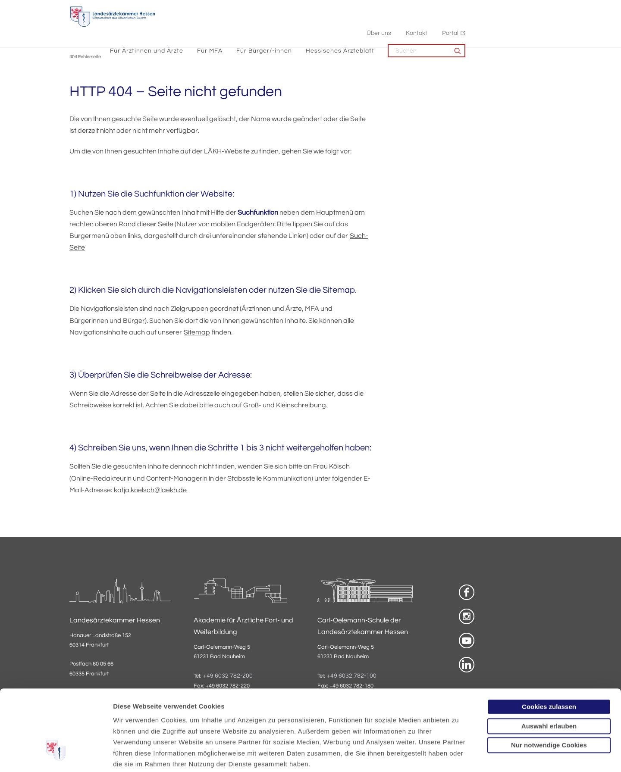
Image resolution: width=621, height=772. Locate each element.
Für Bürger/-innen (350, 26)
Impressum (179, 720)
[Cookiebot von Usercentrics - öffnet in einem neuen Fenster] (56, 755)
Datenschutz (133, 720)
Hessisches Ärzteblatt (426, 26)
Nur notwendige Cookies (549, 679)
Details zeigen (459, 755)
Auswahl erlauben (549, 659)
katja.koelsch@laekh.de (150, 490)
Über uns (465, 9)
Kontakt (503, 9)
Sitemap (197, 332)
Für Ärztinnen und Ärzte (233, 26)
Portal (536, 9)
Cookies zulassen (549, 640)
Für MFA (296, 26)
